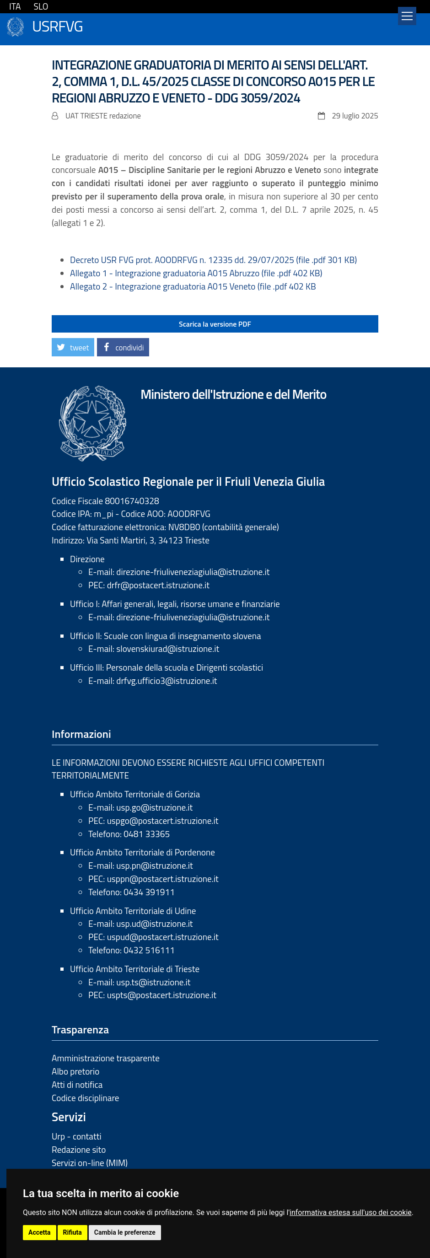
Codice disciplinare (85, 1097)
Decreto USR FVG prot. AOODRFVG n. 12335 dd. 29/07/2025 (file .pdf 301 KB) (213, 259)
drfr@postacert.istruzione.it (158, 584)
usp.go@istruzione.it (154, 807)
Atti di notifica (77, 1084)
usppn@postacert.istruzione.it (163, 878)
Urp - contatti (77, 1136)
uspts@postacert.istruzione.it (161, 994)
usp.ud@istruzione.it (154, 923)
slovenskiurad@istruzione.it (167, 648)
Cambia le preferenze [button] (125, 1232)
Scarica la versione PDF (215, 323)
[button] (73, 347)
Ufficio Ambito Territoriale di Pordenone (142, 852)
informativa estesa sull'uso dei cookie (351, 1212)
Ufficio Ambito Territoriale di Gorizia (135, 794)
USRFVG (57, 25)
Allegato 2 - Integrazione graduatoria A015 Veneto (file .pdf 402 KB (193, 286)
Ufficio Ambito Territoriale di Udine (133, 910)
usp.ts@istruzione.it (153, 982)
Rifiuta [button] (72, 1232)
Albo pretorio (75, 1071)
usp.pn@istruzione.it (154, 865)
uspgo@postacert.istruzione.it (163, 820)
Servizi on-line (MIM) (90, 1162)
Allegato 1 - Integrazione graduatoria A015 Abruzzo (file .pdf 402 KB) (196, 273)
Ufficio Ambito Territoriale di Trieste (134, 968)
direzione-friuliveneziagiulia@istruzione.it (192, 571)
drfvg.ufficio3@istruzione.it (166, 680)
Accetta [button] (39, 1232)
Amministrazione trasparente (106, 1057)
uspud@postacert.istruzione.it (163, 936)
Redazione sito (79, 1149)
